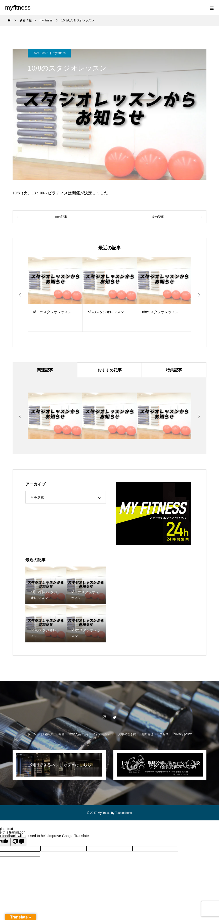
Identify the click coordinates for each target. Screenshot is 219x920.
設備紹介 (47, 734)
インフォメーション (99, 734)
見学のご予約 (127, 734)
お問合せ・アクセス (154, 734)
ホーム (31, 734)
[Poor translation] (18, 842)
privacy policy (182, 734)
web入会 (75, 734)
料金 (61, 734)
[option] (55, 294)
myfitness (59, 53)
